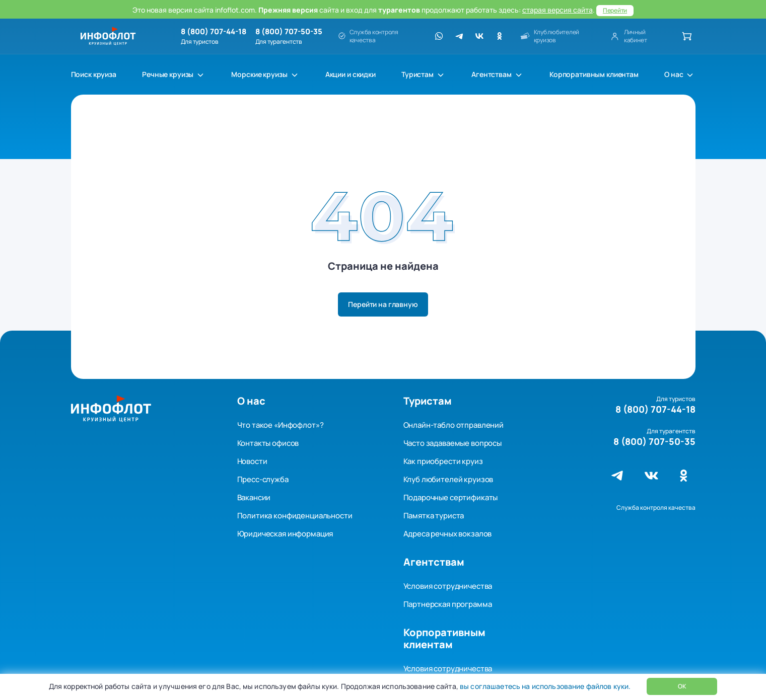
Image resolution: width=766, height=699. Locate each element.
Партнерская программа (447, 604)
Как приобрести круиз (443, 461)
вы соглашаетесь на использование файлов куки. (544, 686)
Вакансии (254, 497)
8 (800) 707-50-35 (288, 32)
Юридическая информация (285, 533)
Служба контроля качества (655, 507)
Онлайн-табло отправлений (453, 425)
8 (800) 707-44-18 (213, 32)
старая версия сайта (557, 10)
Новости (252, 461)
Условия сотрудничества (448, 586)
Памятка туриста (433, 515)
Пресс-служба (263, 479)
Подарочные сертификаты (450, 497)
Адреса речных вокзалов (447, 533)
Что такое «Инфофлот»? (280, 425)
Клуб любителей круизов (448, 479)
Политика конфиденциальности (295, 515)
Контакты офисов (268, 443)
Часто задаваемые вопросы (452, 443)
